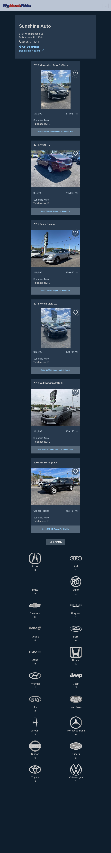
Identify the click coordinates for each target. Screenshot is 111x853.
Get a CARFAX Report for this (56, 132)
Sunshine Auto (41, 120)
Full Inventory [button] (55, 542)
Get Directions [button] (29, 46)
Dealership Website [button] (31, 50)
